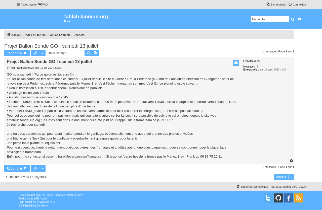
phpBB (39, 195)
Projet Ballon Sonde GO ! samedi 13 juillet (51, 46)
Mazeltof (44, 202)
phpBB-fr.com (39, 198)
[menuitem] (43, 5)
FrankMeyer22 (251, 61)
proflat (28, 202)
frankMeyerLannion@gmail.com (81, 156)
